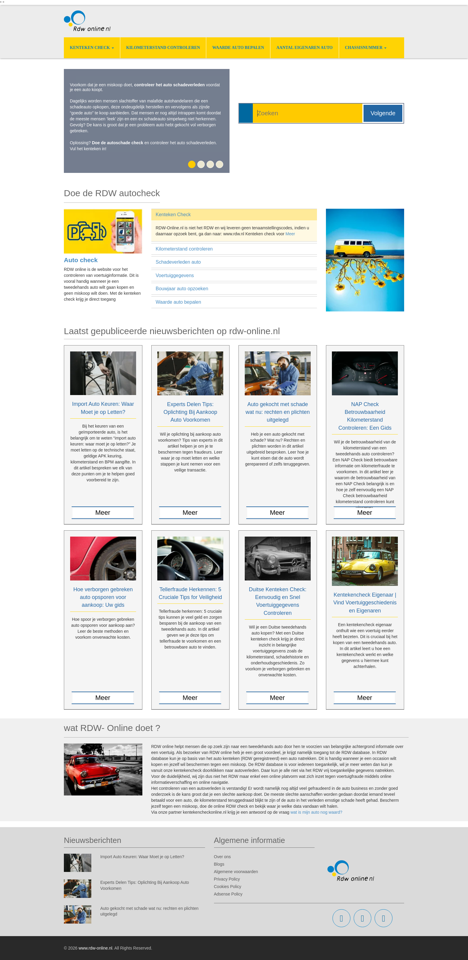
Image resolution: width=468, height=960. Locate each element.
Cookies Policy (227, 886)
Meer (290, 233)
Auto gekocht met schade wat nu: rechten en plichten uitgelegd (278, 412)
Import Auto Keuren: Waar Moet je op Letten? (142, 856)
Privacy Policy (227, 879)
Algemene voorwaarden (236, 871)
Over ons (222, 856)
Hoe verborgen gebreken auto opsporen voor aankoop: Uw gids (103, 597)
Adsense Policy (228, 894)
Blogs (219, 864)
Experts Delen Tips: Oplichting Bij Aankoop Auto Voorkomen (190, 412)
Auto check (81, 259)
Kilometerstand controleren (163, 47)
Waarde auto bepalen (238, 47)
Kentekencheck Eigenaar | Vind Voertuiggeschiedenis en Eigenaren (365, 603)
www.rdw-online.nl (95, 948)
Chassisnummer (366, 47)
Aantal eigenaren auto (304, 47)
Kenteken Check (92, 47)
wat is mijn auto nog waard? (316, 812)
